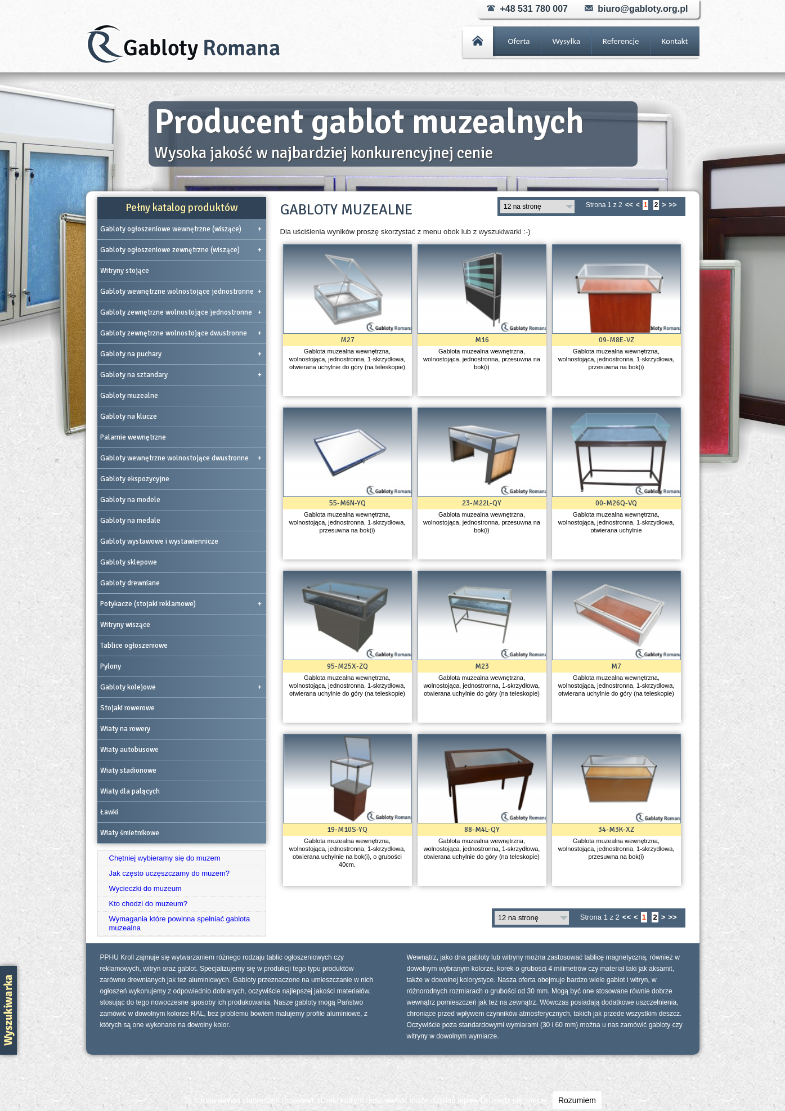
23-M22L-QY (481, 503)
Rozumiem (577, 1100)
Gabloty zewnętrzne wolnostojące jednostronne (181, 312)
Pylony (110, 666)
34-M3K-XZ (616, 829)
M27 (347, 339)
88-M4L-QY (482, 829)
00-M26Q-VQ (616, 503)
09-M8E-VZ (616, 339)
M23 (482, 666)
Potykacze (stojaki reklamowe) (181, 603)
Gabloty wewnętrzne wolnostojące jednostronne (181, 291)
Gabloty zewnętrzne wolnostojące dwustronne (181, 333)
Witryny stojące (124, 270)
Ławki (109, 812)
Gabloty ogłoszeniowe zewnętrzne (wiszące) (181, 249)
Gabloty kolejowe (181, 687)
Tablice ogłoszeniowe (134, 645)
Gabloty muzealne (129, 395)
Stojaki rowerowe (127, 708)
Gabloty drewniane (130, 583)
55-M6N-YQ (347, 503)
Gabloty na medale (130, 520)
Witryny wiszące (125, 624)
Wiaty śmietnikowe (129, 832)
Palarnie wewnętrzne (133, 437)
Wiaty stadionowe (128, 770)
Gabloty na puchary (181, 354)
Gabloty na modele (130, 499)
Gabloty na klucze (128, 416)
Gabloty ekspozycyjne (134, 478)
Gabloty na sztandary (181, 374)
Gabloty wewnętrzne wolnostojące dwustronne (181, 458)
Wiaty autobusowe (129, 749)
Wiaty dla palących (130, 791)
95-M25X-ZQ (347, 666)
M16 (482, 339)
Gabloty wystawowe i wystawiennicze (159, 541)
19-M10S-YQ (347, 829)
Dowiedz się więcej (514, 1100)
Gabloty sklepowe (128, 562)
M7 (616, 666)
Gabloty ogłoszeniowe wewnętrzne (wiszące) (181, 229)
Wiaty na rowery (125, 728)
